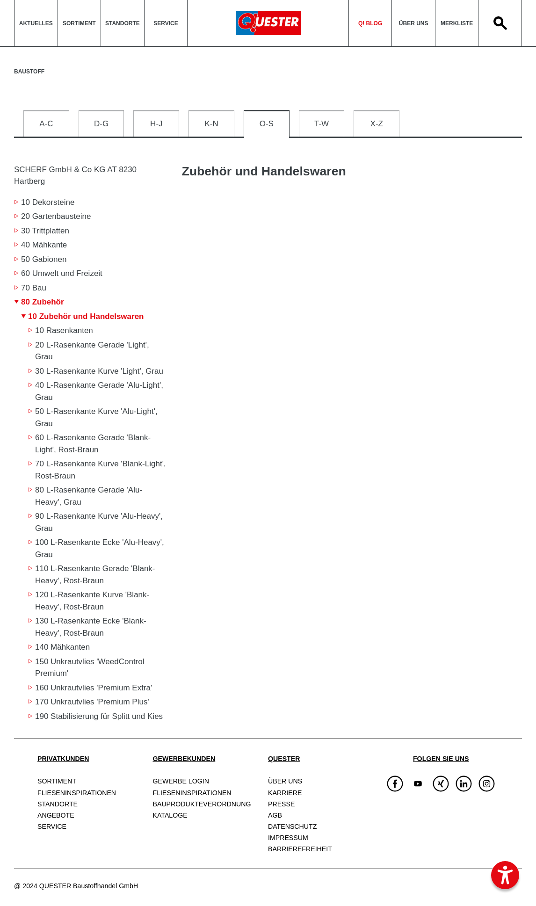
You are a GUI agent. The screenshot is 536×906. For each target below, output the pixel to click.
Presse (281, 804)
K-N (211, 123)
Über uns (413, 23)
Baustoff (29, 71)
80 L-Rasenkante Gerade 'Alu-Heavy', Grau (88, 496)
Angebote (55, 815)
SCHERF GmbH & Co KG (75, 175)
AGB (275, 815)
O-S (267, 123)
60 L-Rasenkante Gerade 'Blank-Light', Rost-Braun (93, 443)
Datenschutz (292, 826)
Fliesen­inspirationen (76, 793)
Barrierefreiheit (300, 849)
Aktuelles (36, 23)
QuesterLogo (268, 23)
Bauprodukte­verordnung (202, 804)
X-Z (376, 123)
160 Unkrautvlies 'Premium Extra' (93, 687)
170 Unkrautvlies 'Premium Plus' (92, 701)
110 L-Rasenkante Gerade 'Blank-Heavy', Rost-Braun (95, 574)
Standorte (122, 23)
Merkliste (457, 23)
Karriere (285, 793)
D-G (101, 123)
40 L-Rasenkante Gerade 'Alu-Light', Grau (99, 391)
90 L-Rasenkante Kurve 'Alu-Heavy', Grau (99, 522)
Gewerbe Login (181, 781)
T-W (321, 123)
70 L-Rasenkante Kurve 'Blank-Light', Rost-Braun (100, 469)
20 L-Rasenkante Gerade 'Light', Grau (92, 351)
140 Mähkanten (62, 647)
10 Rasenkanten (64, 330)
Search (500, 23)
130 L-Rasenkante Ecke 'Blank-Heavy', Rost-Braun (90, 627)
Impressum (288, 837)
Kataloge (170, 815)
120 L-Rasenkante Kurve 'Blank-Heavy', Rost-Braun (92, 600)
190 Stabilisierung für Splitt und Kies (99, 716)
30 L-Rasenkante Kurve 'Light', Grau (99, 371)
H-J (156, 123)
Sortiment (79, 23)
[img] (418, 784)
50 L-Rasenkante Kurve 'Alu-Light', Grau (96, 417)
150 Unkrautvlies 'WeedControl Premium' (90, 667)
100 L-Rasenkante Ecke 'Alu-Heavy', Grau (99, 548)
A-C (46, 123)
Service (165, 23)
